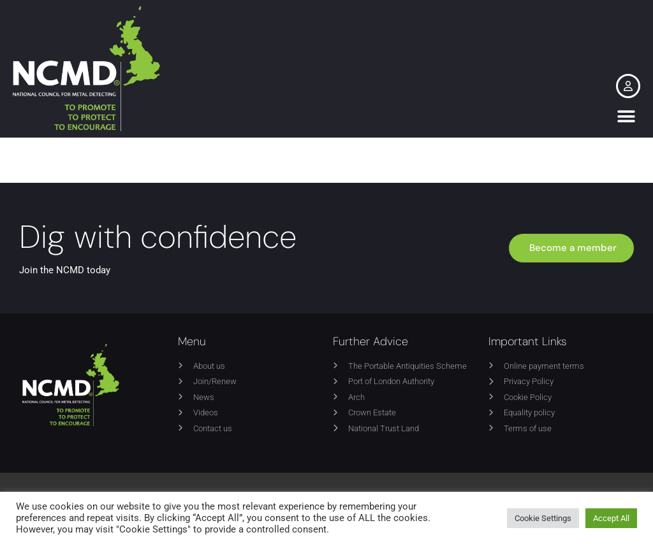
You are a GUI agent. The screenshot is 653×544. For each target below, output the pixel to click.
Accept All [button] (611, 518)
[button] (626, 117)
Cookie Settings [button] (543, 518)
